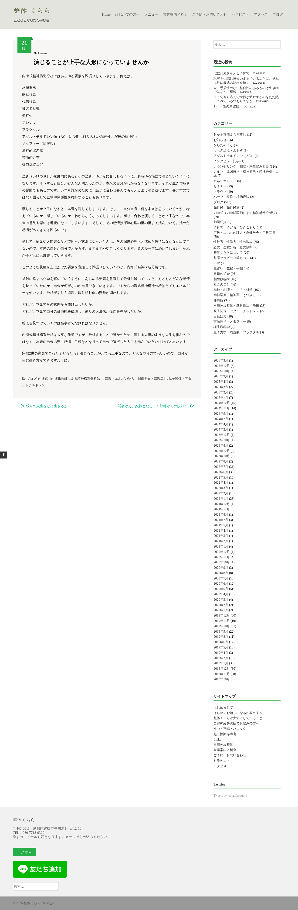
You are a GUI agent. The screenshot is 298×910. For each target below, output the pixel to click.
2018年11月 (221, 674)
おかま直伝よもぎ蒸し (229, 134)
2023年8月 (220, 445)
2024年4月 (220, 424)
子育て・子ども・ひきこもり (234, 227)
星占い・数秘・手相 (228, 268)
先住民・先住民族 (226, 207)
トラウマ (220, 191)
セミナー (220, 186)
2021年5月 (220, 525)
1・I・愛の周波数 (226, 106)
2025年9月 (220, 376)
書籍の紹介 (221, 274)
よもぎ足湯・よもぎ (228, 150)
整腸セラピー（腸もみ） (231, 258)
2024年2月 (220, 429)
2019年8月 (220, 636)
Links (217, 739)
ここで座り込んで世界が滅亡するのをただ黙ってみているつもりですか (246, 99)
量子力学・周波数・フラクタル (236, 332)
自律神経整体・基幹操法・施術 (236, 305)
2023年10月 (221, 440)
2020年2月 (220, 605)
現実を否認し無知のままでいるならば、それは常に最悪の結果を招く (246, 80)
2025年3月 (220, 387)
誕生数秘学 (221, 327)
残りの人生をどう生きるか (44, 406)
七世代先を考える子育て (231, 73)
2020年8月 (220, 573)
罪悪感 (218, 300)
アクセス (261, 14)
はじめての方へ (127, 14)
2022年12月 (221, 451)
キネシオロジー (224, 181)
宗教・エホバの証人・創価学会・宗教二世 (136, 378)
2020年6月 (220, 583)
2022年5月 (220, 477)
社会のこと (221, 284)
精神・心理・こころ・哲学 (233, 290)
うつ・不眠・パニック (229, 729)
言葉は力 (220, 316)
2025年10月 (221, 371)
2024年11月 (221, 408)
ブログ (277, 14)
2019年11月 (221, 621)
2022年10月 (221, 456)
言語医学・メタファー (229, 321)
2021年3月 (220, 536)
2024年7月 (220, 419)
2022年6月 (220, 472)
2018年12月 (221, 668)
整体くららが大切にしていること (237, 718)
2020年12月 (221, 552)
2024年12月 (221, 403)
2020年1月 (220, 610)
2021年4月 (220, 530)
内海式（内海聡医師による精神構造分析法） (70, 378)
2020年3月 (220, 599)
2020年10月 (221, 562)
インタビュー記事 (226, 161)
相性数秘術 (221, 279)
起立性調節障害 (224, 734)
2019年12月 (221, 615)
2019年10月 (221, 626)
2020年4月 (220, 594)
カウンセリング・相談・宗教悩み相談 (241, 166)
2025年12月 (221, 366)
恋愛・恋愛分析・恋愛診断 (233, 247)
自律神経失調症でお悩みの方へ (236, 723)
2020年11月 (221, 557)
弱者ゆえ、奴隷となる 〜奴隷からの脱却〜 (156, 406)
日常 (216, 263)
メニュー (151, 14)
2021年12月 (221, 504)
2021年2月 (220, 541)
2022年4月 (220, 482)
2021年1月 (220, 546)
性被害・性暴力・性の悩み (233, 242)
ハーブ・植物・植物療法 (231, 197)
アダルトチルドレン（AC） (233, 156)
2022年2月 (220, 493)
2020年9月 (220, 567)
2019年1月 (220, 663)
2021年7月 (220, 520)
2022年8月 (220, 461)
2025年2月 (220, 392)
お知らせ (220, 140)
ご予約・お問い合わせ (209, 14)
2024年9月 (220, 413)
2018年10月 (221, 679)
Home (106, 14)
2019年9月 (220, 631)
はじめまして (223, 707)
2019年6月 (220, 642)
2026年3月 (220, 360)
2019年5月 (220, 647)
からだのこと (223, 145)
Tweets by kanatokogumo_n (231, 795)
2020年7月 (220, 578)
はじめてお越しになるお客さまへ (237, 713)
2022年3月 (220, 488)
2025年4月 (220, 381)
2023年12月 (221, 435)
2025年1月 (220, 398)
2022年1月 (220, 498)
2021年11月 (221, 509)
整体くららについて (228, 252)
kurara (42, 53)
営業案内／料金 (175, 14)
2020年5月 (220, 589)
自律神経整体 (223, 744)
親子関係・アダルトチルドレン (236, 311)
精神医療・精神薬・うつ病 (233, 295)
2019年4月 (220, 653)
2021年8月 (220, 514)
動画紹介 (220, 222)
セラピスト (240, 14)
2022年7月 (220, 467)
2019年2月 (220, 658)
